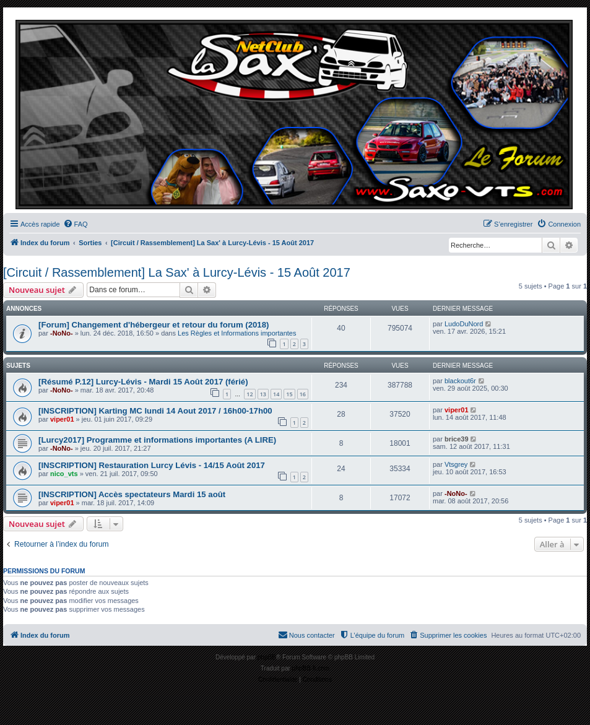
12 (249, 394)
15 (289, 394)
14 (276, 394)
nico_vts (64, 473)
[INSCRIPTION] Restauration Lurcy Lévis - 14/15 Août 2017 (151, 465)
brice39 (457, 439)
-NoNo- (61, 333)
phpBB (267, 657)
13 (263, 394)
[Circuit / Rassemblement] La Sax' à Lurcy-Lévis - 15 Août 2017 (176, 272)
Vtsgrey (456, 464)
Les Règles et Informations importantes (237, 333)
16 (303, 394)
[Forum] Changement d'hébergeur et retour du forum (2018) (153, 324)
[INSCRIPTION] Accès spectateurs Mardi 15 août (131, 494)
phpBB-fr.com (311, 668)
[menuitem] (75, 224)
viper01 (62, 419)
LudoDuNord (464, 324)
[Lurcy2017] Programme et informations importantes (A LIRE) (157, 440)
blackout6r (460, 380)
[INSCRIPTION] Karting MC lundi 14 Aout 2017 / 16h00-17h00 (155, 410)
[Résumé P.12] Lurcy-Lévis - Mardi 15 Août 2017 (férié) (143, 381)
